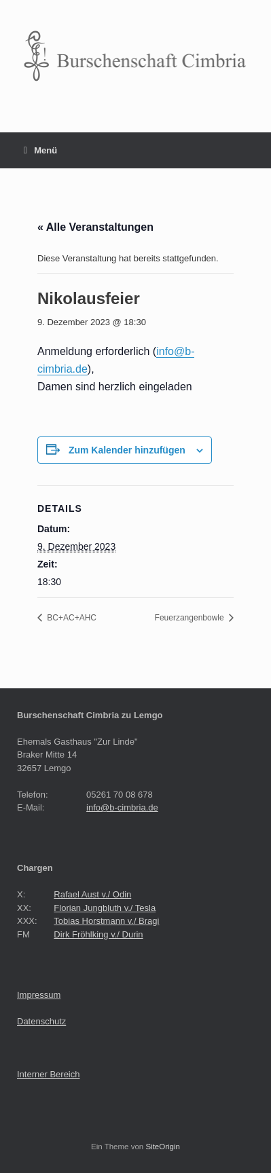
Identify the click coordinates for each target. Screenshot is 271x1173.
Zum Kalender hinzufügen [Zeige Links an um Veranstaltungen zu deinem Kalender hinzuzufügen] (127, 450)
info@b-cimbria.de (122, 807)
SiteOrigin (162, 1146)
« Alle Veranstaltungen (95, 227)
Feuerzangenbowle (190, 617)
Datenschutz (41, 1021)
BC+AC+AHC (70, 617)
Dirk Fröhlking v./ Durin (98, 934)
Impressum (38, 995)
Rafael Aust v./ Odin (92, 894)
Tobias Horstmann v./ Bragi (106, 921)
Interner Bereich (48, 1074)
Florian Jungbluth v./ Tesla (105, 908)
